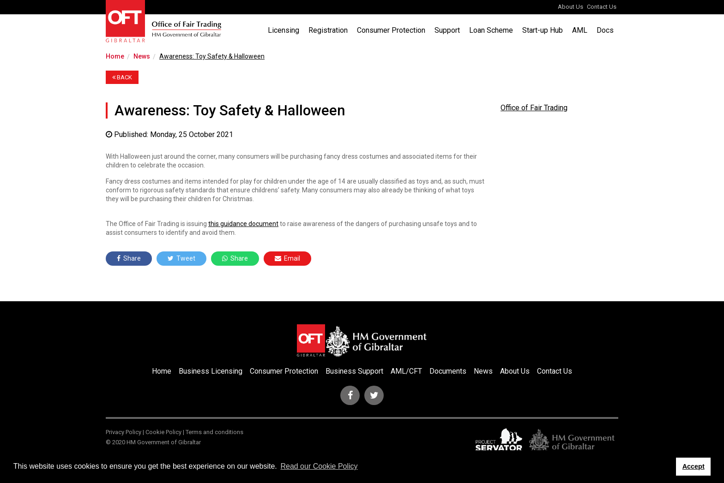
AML (579, 30)
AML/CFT (406, 371)
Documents (447, 371)
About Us (570, 6)
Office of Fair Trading (534, 107)
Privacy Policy (123, 432)
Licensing (283, 30)
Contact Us (601, 6)
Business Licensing (210, 371)
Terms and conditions (214, 432)
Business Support (354, 371)
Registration (328, 30)
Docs (605, 30)
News (141, 56)
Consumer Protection (391, 30)
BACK (122, 77)
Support (447, 30)
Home (115, 56)
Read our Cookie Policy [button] (318, 466)
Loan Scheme (491, 30)
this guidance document (243, 223)
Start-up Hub (542, 30)
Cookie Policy (163, 432)
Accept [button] (693, 466)
